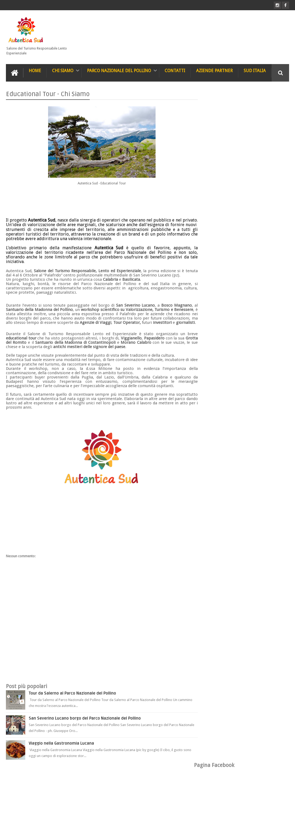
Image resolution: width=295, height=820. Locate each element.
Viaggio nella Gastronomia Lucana (61, 747)
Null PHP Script (278, 817)
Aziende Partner (214, 70)
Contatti (175, 70)
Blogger (244, 817)
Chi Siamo (62, 70)
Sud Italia (255, 70)
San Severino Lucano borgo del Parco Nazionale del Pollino (85, 722)
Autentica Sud (50, 817)
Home (35, 70)
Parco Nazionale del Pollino (119, 70)
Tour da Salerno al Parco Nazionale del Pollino (72, 697)
